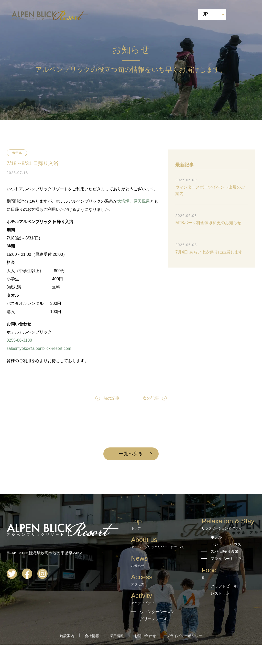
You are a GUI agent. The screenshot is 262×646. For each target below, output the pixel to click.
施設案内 (67, 637)
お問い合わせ (145, 637)
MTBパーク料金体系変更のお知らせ (208, 223)
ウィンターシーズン (157, 613)
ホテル (17, 153)
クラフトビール (224, 587)
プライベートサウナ (228, 560)
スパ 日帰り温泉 (224, 552)
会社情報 (92, 637)
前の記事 (111, 398)
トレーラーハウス (226, 545)
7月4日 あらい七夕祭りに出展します (208, 252)
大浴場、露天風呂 (133, 201)
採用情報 (117, 637)
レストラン (220, 594)
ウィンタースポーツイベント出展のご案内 (210, 190)
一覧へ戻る (131, 454)
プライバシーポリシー (184, 637)
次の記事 (151, 398)
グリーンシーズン (155, 620)
